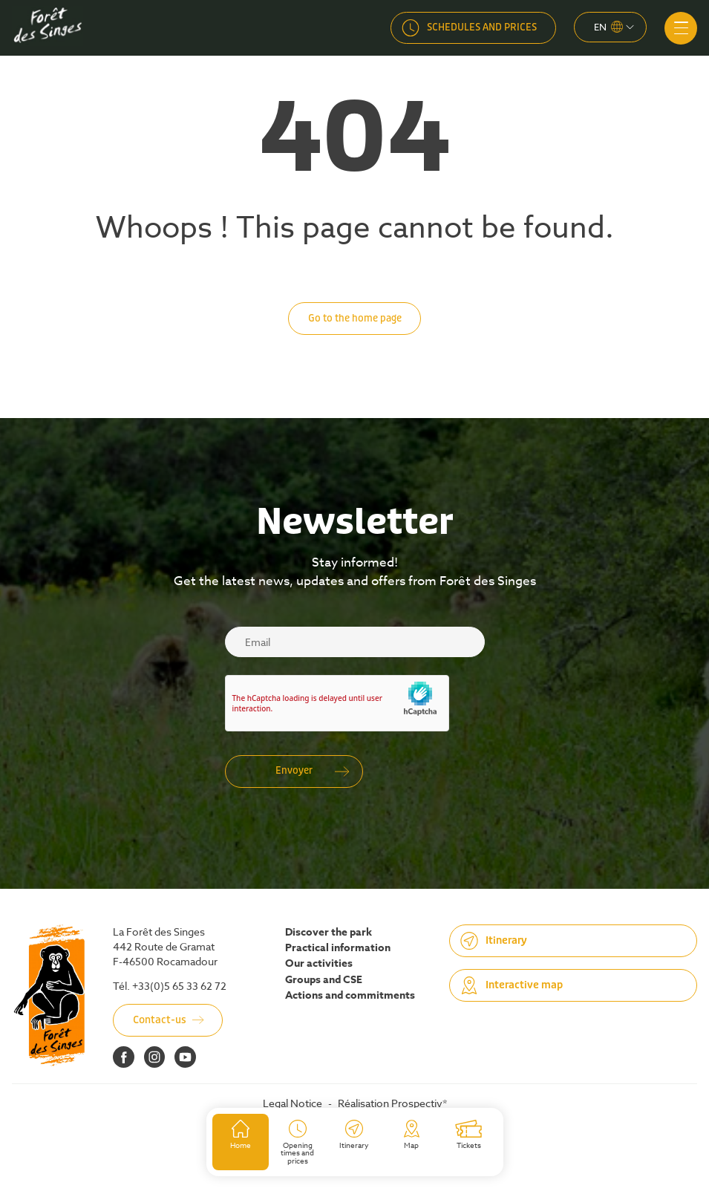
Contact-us (159, 1020)
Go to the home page (355, 318)
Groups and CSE (323, 980)
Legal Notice (292, 1103)
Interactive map (524, 985)
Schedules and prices (482, 27)
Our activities (319, 963)
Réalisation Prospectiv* (392, 1103)
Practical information (338, 948)
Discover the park (328, 932)
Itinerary (506, 940)
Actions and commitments (350, 995)
